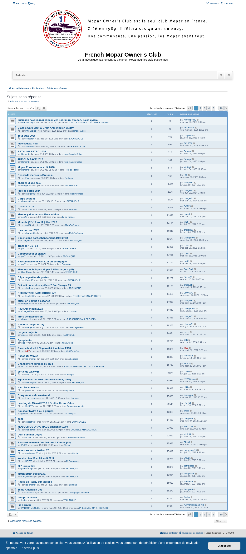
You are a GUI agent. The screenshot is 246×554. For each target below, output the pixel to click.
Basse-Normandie (75, 406)
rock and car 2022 (28, 230)
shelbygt (29, 288)
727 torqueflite (26, 466)
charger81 (26, 185)
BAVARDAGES (76, 139)
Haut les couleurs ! (29, 387)
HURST (29, 406)
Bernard (25, 154)
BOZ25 (28, 209)
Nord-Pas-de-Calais (73, 154)
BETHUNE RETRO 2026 (32, 151)
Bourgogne (67, 264)
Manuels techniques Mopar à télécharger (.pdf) (46, 269)
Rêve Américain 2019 (30, 308)
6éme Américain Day (30, 489)
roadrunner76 (31, 453)
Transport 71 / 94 (28, 245)
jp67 (27, 351)
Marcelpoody (27, 122)
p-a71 (24, 248)
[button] (190, 108)
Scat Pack (26, 272)
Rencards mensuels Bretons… (36, 175)
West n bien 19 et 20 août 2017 (36, 458)
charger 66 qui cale (29, 182)
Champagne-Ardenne (78, 492)
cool (20, 418)
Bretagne (69, 178)
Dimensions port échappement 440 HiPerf (43, 238)
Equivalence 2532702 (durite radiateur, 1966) (44, 379)
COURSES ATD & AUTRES (84, 430)
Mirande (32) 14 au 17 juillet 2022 (37, 222)
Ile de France (68, 217)
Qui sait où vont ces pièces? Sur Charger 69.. (45, 285)
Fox (27, 178)
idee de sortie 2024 (29, 190)
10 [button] (221, 108)
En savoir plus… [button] (30, 548)
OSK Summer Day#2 (30, 434)
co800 (28, 374)
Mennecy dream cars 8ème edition (38, 214)
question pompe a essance (34, 300)
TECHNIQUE (71, 185)
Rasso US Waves (28, 355)
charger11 (26, 319)
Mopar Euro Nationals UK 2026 (36, 167)
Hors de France (72, 170)
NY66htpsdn (31, 382)
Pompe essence (27, 497)
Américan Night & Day (31, 324)
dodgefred (30, 422)
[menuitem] (31, 3)
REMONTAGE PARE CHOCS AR (37, 293)
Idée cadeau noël (28, 143)
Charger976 (26, 240)
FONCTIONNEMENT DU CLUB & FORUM (88, 122)
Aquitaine (69, 390)
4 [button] (209, 108)
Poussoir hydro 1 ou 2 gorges (35, 411)
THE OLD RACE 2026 (30, 159)
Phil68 (24, 445)
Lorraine (72, 311)
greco (24, 335)
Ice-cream (30, 359)
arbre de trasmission (30, 316)
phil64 (28, 225)
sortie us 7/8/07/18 (29, 371)
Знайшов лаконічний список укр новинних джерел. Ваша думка (58, 120)
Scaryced (29, 492)
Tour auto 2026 (27, 135)
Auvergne (69, 374)
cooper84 (29, 139)
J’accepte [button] (224, 545)
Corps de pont (26, 198)
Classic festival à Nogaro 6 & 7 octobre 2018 (44, 348)
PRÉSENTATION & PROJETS (87, 296)
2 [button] (200, 108)
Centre (75, 453)
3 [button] (204, 108)
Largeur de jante (27, 332)
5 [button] (213, 108)
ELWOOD (30, 296)
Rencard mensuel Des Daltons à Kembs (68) (44, 442)
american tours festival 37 (33, 450)
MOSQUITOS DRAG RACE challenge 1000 (43, 426)
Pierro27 (29, 280)
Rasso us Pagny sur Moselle (35, 481)
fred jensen (26, 476)
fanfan (24, 500)
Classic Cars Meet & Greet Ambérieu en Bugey (46, 127)
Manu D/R (30, 430)
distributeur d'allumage (32, 473)
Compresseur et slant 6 (32, 253)
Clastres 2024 (26, 206)
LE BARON (24, 505)
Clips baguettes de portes (33, 277)
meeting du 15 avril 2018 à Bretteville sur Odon (46, 403)
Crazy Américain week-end (34, 395)
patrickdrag (26, 468)
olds (23, 343)
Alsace (67, 445)
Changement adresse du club (35, 363)
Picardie (72, 209)
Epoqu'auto (25, 340)
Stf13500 (29, 146)
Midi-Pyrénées (76, 194)
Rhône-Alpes (79, 131)
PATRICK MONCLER (31, 508)
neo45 (24, 217)
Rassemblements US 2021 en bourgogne (42, 261)
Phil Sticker (30, 131)
